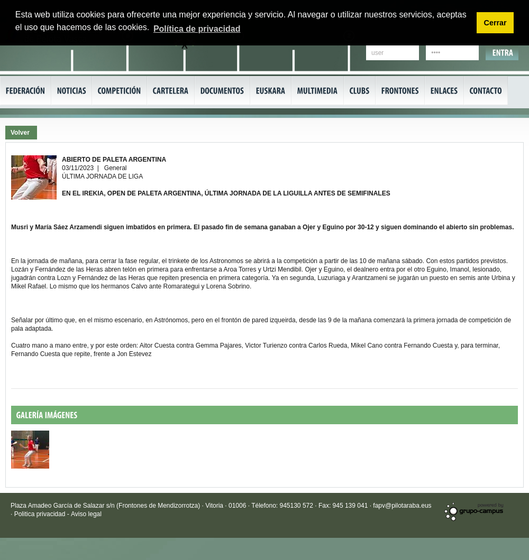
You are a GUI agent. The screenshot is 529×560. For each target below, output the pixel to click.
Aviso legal (86, 514)
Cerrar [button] (495, 22)
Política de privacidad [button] (197, 28)
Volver (20, 132)
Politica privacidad (40, 514)
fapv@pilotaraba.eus (402, 505)
